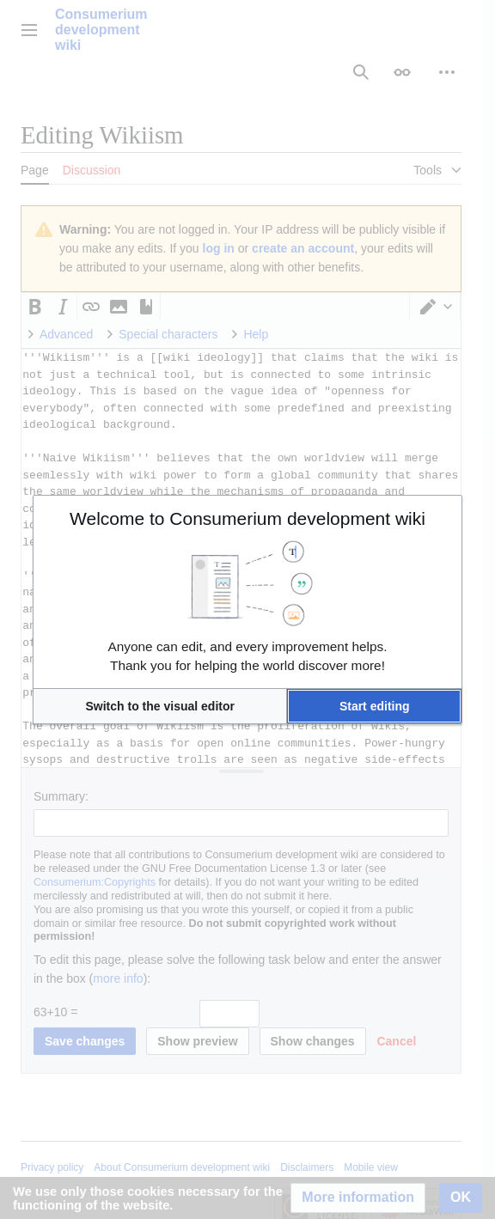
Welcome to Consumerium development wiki (247, 518)
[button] (160, 706)
